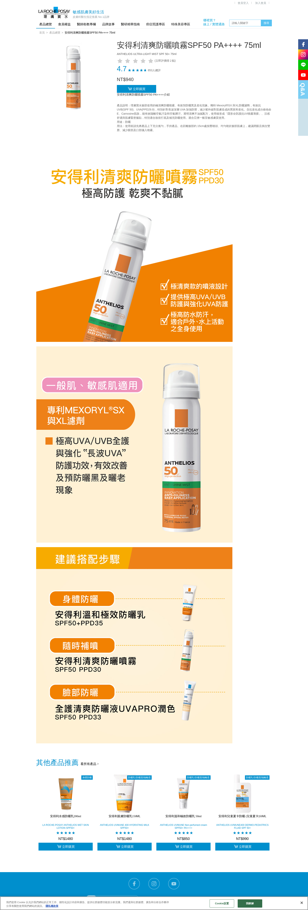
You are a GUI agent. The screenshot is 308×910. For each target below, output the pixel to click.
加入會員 (260, 3)
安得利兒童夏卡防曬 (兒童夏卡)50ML (242, 816)
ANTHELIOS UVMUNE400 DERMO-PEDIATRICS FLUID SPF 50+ (242, 826)
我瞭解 (250, 903)
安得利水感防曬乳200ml (65, 816)
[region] (154, 903)
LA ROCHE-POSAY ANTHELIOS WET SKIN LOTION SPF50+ (65, 826)
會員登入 (243, 3)
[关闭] (301, 902)
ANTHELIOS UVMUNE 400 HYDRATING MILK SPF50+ (124, 826)
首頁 (42, 32)
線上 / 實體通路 (214, 24)
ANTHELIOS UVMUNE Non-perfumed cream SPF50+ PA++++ (183, 826)
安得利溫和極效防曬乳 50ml (183, 816)
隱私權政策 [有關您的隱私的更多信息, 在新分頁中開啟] (52, 906)
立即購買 (136, 88)
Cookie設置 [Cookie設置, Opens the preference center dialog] (222, 903)
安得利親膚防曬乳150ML (125, 816)
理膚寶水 (54, 12)
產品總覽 (54, 32)
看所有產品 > (90, 764)
